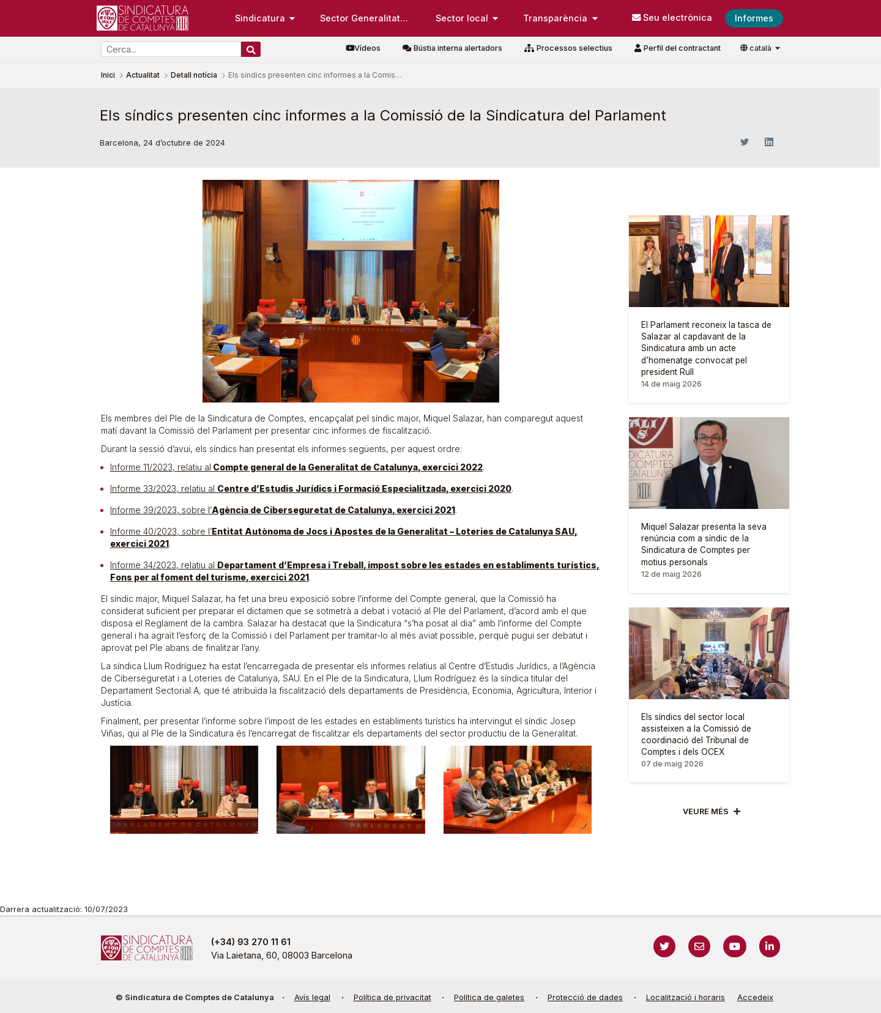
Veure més (706, 811)
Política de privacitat (392, 997)
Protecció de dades (585, 997)
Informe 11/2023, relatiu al (296, 467)
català (756, 48)
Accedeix (755, 997)
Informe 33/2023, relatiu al (310, 488)
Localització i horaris (685, 997)
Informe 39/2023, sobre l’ (282, 510)
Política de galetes (489, 997)
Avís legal (312, 997)
